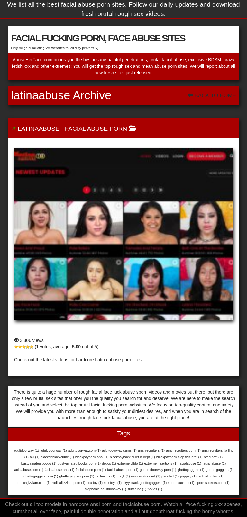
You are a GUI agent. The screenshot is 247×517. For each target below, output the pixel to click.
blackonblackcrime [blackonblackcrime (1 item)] (57, 457)
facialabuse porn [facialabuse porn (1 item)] (91, 470)
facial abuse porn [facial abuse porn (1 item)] (122, 470)
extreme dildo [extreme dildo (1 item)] (130, 463)
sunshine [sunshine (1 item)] (136, 489)
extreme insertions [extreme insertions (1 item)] (161, 463)
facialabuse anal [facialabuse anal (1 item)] (59, 470)
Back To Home (212, 96)
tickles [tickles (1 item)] (155, 489)
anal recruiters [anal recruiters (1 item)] (151, 450)
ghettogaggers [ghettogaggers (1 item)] (190, 470)
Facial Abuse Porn (96, 128)
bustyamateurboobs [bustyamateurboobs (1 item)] (39, 463)
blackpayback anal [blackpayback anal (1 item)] (92, 457)
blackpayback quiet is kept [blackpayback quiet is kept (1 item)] (132, 457)
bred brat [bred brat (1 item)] (213, 457)
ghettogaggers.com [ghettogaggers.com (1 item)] (40, 476)
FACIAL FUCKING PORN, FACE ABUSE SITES (98, 38)
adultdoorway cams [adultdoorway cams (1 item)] (119, 450)
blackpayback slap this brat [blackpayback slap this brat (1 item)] (179, 457)
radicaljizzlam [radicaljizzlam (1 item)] (211, 476)
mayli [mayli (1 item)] (123, 476)
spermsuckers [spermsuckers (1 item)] (181, 483)
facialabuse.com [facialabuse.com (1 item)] (28, 470)
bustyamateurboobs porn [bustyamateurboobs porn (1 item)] (79, 463)
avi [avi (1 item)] (35, 457)
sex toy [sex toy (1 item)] (95, 483)
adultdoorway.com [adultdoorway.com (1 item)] (84, 450)
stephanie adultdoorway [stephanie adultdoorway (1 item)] (105, 489)
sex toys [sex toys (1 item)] (113, 483)
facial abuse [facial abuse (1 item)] (214, 463)
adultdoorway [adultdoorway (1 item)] (26, 450)
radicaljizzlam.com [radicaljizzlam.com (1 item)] (33, 483)
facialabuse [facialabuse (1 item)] (190, 463)
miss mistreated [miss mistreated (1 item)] (145, 476)
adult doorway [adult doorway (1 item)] (53, 450)
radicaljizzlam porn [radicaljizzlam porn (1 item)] (68, 483)
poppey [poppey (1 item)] (188, 476)
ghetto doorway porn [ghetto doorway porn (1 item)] (158, 470)
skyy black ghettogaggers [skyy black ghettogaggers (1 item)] (145, 483)
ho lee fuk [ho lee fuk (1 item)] (105, 476)
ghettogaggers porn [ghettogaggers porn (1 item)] (76, 476)
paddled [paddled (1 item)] (170, 476)
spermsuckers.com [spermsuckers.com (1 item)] (212, 483)
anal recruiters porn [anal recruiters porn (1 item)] (183, 450)
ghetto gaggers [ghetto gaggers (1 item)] (219, 470)
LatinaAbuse (38, 128)
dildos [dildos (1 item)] (109, 463)
